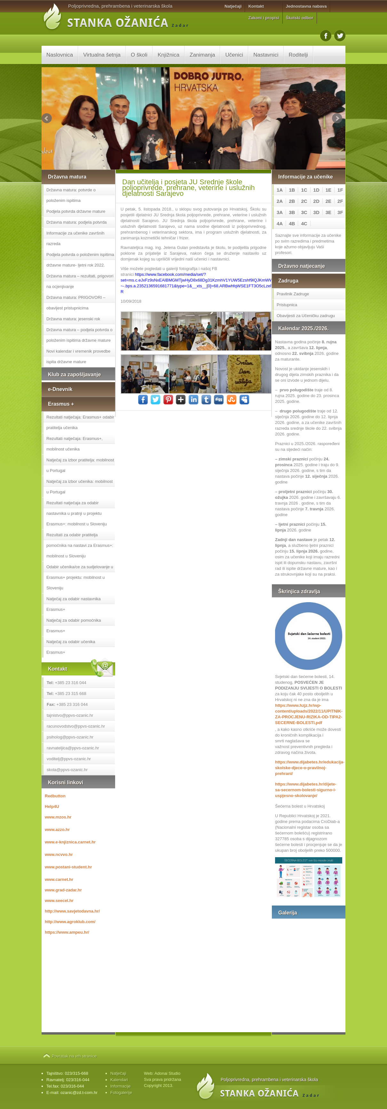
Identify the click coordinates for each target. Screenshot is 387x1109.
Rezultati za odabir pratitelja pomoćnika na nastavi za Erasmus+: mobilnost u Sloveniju (79, 545)
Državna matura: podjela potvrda (76, 222)
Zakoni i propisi (263, 17)
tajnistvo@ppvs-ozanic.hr (70, 715)
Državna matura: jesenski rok (73, 318)
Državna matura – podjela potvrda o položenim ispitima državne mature (79, 335)
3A (280, 212)
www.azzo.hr (57, 829)
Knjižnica (168, 55)
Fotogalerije (121, 1092)
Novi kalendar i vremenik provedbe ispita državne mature (78, 356)
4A (280, 223)
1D (316, 190)
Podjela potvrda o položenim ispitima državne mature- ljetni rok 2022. (80, 259)
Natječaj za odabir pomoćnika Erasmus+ (73, 625)
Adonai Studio (167, 1073)
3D (316, 212)
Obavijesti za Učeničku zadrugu (306, 315)
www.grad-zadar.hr (63, 890)
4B (292, 223)
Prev (47, 118)
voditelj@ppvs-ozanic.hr (69, 758)
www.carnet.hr (59, 879)
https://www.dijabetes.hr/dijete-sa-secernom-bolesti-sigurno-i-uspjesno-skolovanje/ (305, 790)
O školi (139, 55)
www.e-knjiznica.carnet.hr (70, 842)
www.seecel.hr (59, 900)
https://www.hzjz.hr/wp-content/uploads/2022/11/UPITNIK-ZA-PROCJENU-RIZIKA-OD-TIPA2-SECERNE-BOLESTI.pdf (308, 714)
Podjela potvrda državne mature (75, 211)
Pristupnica (287, 304)
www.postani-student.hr (68, 867)
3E (328, 212)
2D (316, 201)
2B (292, 201)
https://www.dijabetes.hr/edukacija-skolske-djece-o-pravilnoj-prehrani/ (308, 768)
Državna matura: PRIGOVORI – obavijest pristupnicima (75, 302)
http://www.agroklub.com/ (70, 921)
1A (280, 190)
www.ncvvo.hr (59, 854)
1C (304, 190)
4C (304, 223)
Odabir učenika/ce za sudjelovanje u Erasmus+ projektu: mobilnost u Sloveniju (79, 577)
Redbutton (55, 796)
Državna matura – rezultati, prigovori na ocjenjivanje (80, 281)
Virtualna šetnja (102, 55)
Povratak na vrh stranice (74, 1056)
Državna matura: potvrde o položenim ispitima (71, 195)
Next (337, 118)
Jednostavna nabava (306, 6)
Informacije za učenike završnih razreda (75, 238)
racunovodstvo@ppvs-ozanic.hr (76, 726)
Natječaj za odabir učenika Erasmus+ (70, 647)
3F (340, 212)
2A (280, 201)
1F (340, 190)
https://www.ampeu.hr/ (67, 932)
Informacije (120, 1086)
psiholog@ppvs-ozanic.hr (70, 737)
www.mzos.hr (58, 817)
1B (292, 190)
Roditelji (298, 55)
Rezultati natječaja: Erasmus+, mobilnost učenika (74, 443)
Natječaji (233, 6)
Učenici (234, 55)
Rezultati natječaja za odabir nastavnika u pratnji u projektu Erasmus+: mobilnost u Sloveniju (76, 513)
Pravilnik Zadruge (293, 293)
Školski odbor (299, 17)
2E (328, 201)
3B (292, 212)
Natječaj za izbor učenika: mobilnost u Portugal (79, 486)
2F (340, 201)
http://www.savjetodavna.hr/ (72, 911)
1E (328, 190)
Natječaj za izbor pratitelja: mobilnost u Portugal (80, 465)
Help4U (52, 806)
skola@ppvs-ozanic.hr (67, 769)
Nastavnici (265, 55)
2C (304, 201)
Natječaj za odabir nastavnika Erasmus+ (73, 604)
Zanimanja (202, 55)
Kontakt (256, 6)
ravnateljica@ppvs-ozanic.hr (73, 748)
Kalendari (119, 1079)
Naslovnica (59, 55)
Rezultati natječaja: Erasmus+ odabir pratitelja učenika (80, 422)
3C (304, 212)
